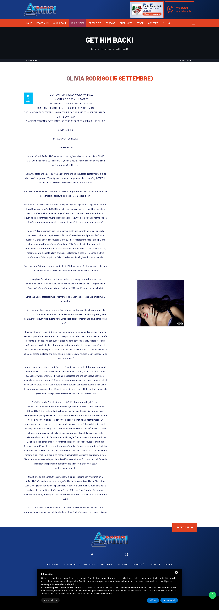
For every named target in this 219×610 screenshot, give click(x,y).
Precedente (33, 60)
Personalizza (50, 600)
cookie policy (70, 584)
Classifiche (59, 23)
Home (29, 23)
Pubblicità (126, 23)
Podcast (110, 23)
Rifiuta (153, 600)
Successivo (186, 60)
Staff (140, 23)
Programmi (43, 23)
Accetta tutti (169, 600)
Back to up (185, 527)
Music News (77, 23)
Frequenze (95, 23)
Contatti (153, 23)
